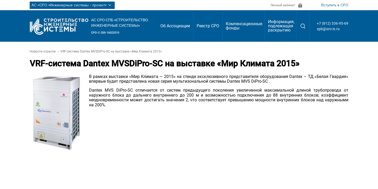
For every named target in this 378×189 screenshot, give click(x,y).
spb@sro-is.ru (328, 29)
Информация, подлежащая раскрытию (281, 26)
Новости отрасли (43, 51)
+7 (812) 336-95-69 (332, 23)
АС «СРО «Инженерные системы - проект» (72, 5)
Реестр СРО (208, 25)
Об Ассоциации (175, 25)
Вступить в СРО (334, 5)
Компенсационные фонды (244, 25)
